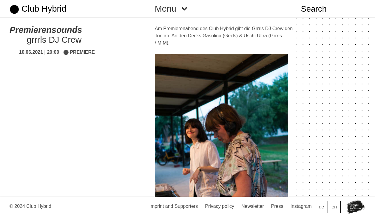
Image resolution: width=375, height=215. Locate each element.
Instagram (301, 206)
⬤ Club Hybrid (38, 8)
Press (277, 206)
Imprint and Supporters (173, 206)
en (334, 206)
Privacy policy (219, 206)
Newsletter (252, 206)
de (321, 206)
